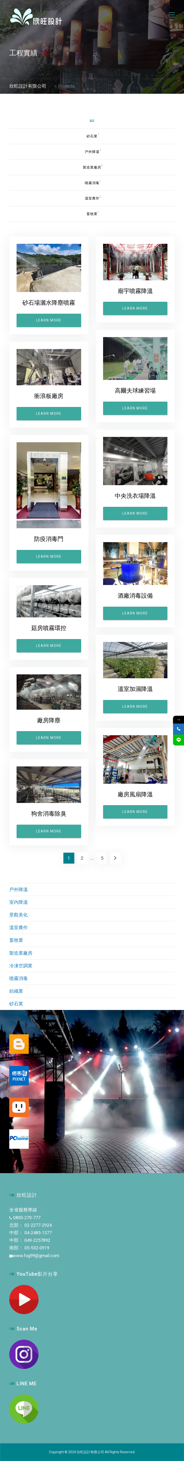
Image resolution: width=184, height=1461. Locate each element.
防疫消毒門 (48, 539)
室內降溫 (18, 902)
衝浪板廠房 (48, 396)
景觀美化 (18, 915)
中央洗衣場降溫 (135, 495)
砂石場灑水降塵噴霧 (48, 302)
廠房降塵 (48, 720)
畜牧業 (16, 940)
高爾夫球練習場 (135, 390)
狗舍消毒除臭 (48, 813)
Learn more (49, 320)
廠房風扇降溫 (135, 794)
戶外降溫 (18, 889)
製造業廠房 (20, 953)
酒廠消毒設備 (135, 595)
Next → (115, 858)
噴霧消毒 (18, 978)
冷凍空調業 (20, 966)
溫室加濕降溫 (135, 689)
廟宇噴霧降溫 (135, 291)
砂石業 (16, 1004)
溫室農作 (18, 927)
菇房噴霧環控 (48, 628)
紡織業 (16, 991)
